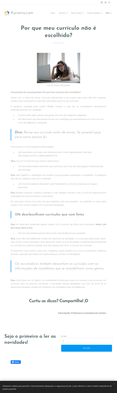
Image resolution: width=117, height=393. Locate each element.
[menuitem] (48, 13)
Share (16, 362)
